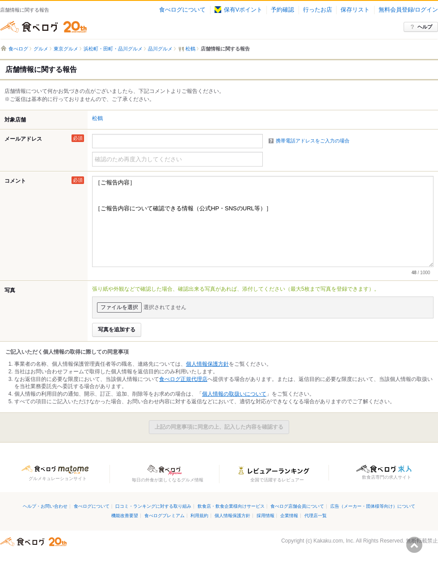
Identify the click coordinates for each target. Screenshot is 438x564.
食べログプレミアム (164, 515)
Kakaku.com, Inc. (333, 541)
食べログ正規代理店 (183, 379)
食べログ (43, 27)
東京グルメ (66, 48)
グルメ (41, 48)
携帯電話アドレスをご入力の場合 (313, 140)
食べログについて (182, 10)
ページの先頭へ (414, 545)
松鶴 (97, 118)
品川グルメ (160, 48)
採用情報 (265, 515)
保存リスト (355, 10)
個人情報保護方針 (207, 364)
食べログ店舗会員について (297, 506)
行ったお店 (317, 10)
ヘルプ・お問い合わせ (45, 506)
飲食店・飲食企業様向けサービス (231, 506)
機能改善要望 (124, 515)
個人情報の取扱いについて (234, 394)
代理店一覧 (315, 515)
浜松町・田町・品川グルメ (113, 48)
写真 (9, 290)
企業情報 (289, 515)
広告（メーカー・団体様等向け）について (372, 506)
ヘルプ (424, 26)
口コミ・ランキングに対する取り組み (153, 506)
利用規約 (199, 515)
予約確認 (282, 10)
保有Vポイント (238, 10)
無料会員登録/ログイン (408, 10)
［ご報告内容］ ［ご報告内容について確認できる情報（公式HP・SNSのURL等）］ (263, 221)
